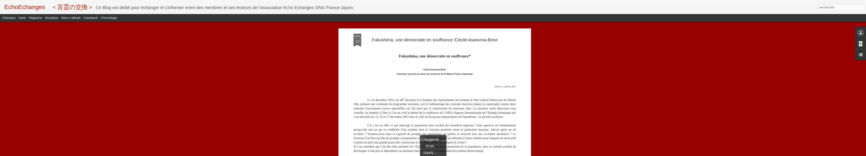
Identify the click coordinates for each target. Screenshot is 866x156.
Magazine (35, 18)
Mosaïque (51, 18)
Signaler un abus (463, 153)
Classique (8, 18)
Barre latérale (71, 18)
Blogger (448, 153)
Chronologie (109, 18)
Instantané (91, 18)
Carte (22, 18)
